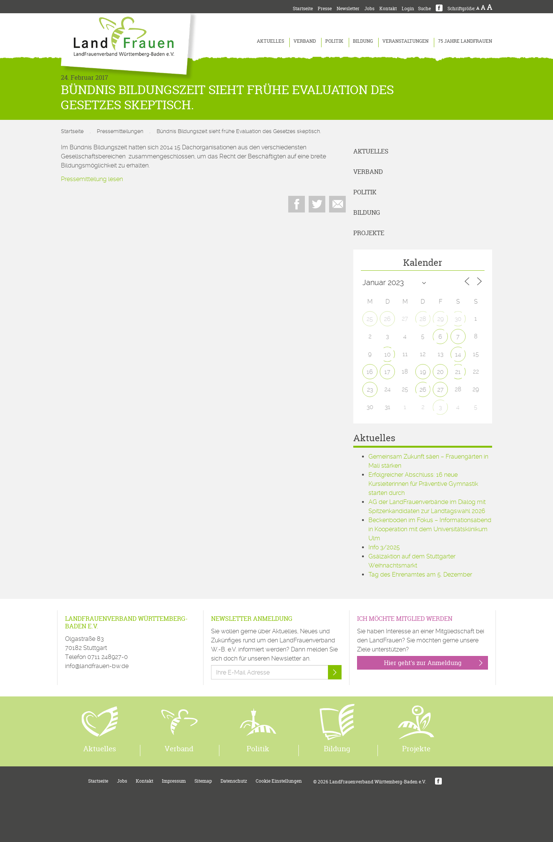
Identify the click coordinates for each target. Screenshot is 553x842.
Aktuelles (270, 41)
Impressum (174, 781)
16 (370, 371)
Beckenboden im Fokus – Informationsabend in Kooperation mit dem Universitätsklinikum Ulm (429, 529)
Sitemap (203, 781)
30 (458, 319)
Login (408, 8)
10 (387, 354)
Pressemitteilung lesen (92, 179)
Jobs (369, 8)
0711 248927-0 (107, 657)
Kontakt (388, 8)
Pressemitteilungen (120, 131)
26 (387, 319)
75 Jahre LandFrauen (465, 41)
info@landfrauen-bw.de (97, 666)
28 (422, 319)
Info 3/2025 (384, 547)
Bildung (363, 41)
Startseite (303, 8)
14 (458, 354)
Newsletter (348, 8)
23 (370, 389)
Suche (424, 8)
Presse (325, 8)
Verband (305, 41)
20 (440, 371)
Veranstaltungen (405, 41)
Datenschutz (234, 781)
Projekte (368, 233)
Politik (334, 41)
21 (458, 371)
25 (370, 319)
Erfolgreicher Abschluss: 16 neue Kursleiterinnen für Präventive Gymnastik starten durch (423, 483)
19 (423, 371)
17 (387, 371)
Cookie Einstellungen (279, 781)
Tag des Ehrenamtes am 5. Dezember (420, 574)
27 (440, 389)
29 (440, 319)
